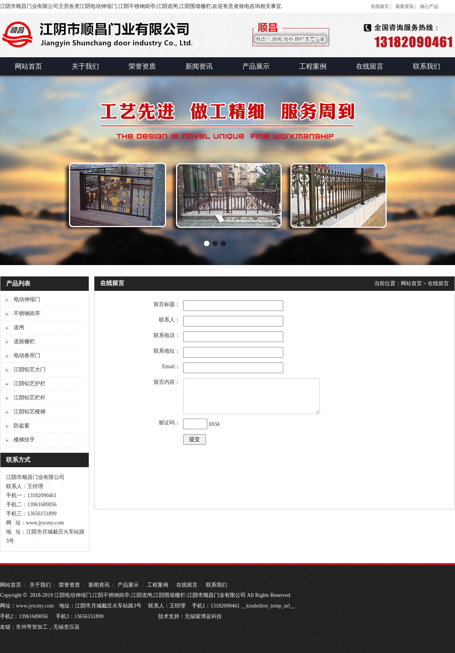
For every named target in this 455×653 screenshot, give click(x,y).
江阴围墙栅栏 (169, 595)
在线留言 (438, 283)
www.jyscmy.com (35, 606)
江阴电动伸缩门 (72, 595)
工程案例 (157, 585)
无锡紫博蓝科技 (203, 616)
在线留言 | (381, 6)
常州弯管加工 (32, 627)
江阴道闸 (141, 595)
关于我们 (40, 585)
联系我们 (216, 585)
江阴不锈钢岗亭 (111, 595)
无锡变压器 (66, 627)
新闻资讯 (99, 585)
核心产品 (429, 6)
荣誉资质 (69, 585)
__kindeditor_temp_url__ (268, 606)
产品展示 (128, 585)
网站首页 (411, 283)
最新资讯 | (405, 6)
